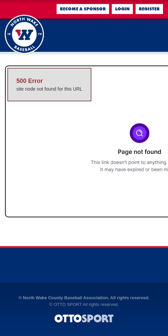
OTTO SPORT (68, 304)
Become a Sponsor (83, 9)
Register (149, 9)
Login (122, 9)
